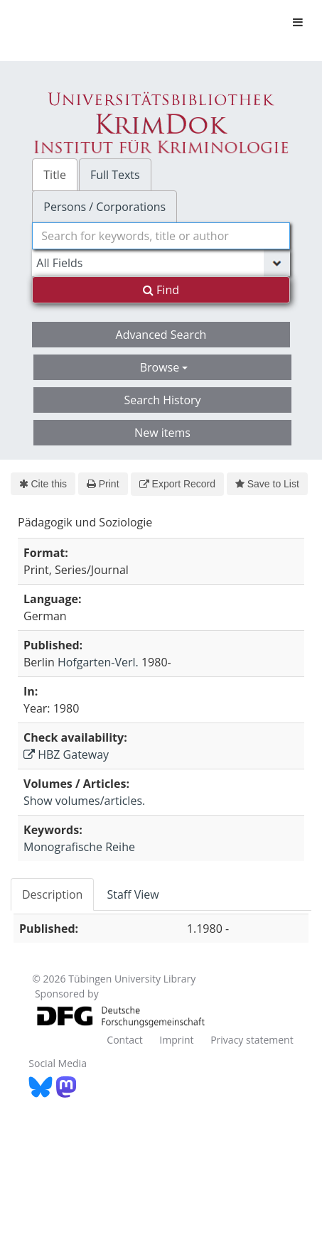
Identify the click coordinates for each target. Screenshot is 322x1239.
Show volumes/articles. (84, 800)
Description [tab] (52, 894)
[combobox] (160, 235)
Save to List (267, 483)
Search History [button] (162, 400)
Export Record (177, 483)
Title (54, 175)
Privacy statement (252, 1039)
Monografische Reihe (79, 847)
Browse (164, 367)
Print (103, 483)
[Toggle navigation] (298, 22)
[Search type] (160, 262)
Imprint (176, 1039)
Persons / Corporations (104, 207)
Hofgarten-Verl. (98, 662)
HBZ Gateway (66, 754)
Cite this (43, 483)
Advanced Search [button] (161, 334)
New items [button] (162, 432)
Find (161, 290)
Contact (124, 1039)
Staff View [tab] (133, 894)
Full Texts (115, 175)
